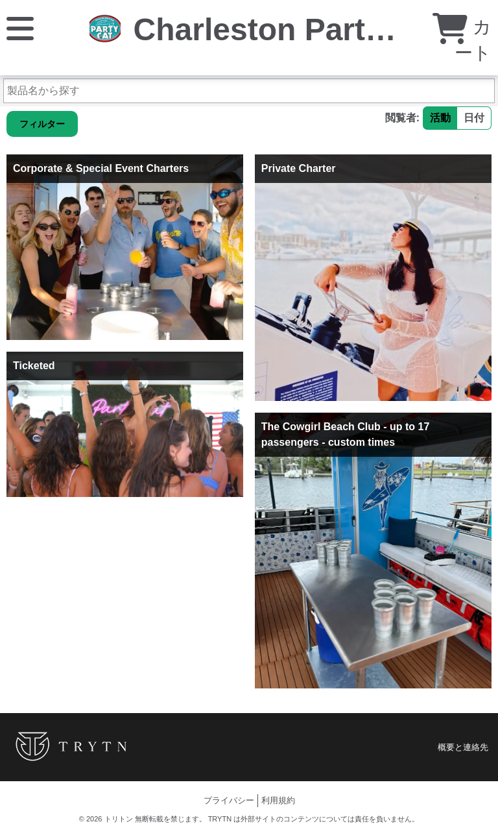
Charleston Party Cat (288, 29)
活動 (440, 117)
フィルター (42, 124)
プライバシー (229, 800)
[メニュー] (20, 27)
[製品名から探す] (249, 91)
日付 (474, 117)
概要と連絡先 (463, 747)
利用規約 (278, 800)
